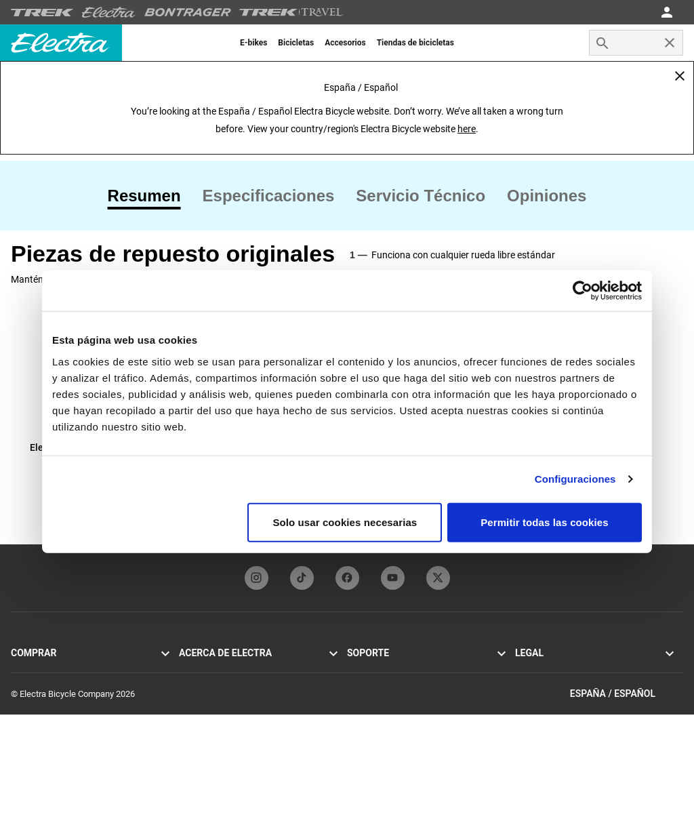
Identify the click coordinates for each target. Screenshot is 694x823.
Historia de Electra (214, 669)
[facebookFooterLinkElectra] (347, 578)
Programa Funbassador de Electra (243, 702)
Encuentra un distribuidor (58, 751)
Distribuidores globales (390, 734)
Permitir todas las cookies (545, 521)
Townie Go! (32, 669)
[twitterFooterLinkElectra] (438, 578)
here (466, 128)
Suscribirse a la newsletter (229, 718)
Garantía (363, 718)
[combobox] (636, 43)
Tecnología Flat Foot (217, 686)
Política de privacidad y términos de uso (590, 669)
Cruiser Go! (32, 686)
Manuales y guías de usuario (401, 686)
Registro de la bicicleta (390, 702)
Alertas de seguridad (554, 702)
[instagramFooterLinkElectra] (256, 578)
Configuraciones (575, 479)
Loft (18, 718)
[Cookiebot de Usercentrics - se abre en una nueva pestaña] (582, 291)
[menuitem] (253, 42)
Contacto (364, 669)
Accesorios (32, 734)
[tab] (150, 195)
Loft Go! (26, 702)
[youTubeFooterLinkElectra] (393, 578)
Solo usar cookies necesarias (344, 521)
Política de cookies (551, 686)
